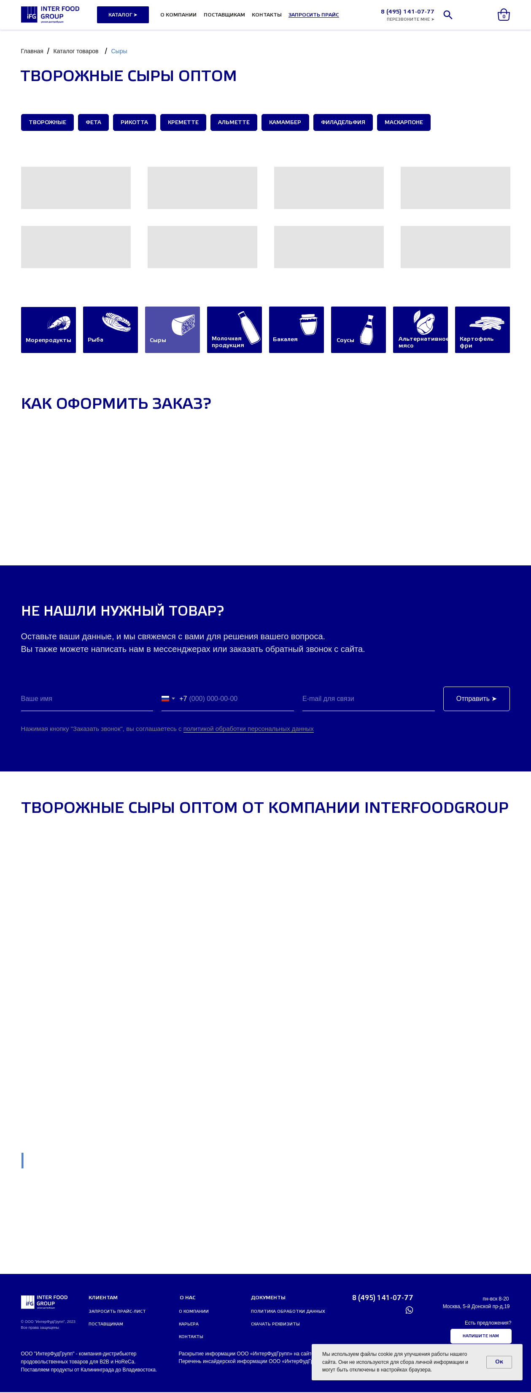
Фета (94, 122)
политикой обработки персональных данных (248, 729)
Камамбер (289, 122)
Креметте (185, 122)
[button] (313, 14)
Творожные (48, 122)
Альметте (237, 122)
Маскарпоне (409, 122)
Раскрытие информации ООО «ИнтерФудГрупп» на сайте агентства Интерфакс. (273, 1355)
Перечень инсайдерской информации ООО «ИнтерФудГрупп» (251, 1362)
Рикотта (136, 122)
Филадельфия (348, 122)
